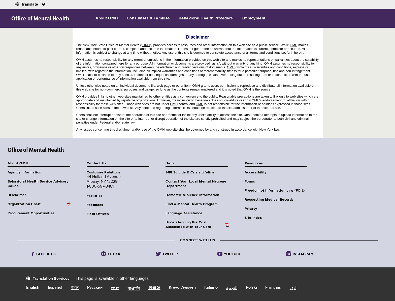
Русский (95, 288)
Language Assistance (184, 213)
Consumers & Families (148, 18)
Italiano (211, 288)
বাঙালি (134, 289)
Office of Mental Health (40, 18)
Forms (250, 181)
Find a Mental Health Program (192, 204)
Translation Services (51, 279)
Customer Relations (104, 172)
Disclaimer (17, 195)
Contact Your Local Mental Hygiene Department (196, 184)
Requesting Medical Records (269, 199)
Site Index (253, 218)
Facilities (95, 196)
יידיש (115, 288)
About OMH (106, 18)
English (32, 288)
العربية (231, 288)
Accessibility (256, 172)
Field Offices (98, 214)
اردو (292, 288)
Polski (251, 288)
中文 (75, 288)
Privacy (251, 208)
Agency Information (25, 172)
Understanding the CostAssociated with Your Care (188, 225)
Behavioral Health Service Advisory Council (38, 184)
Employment (254, 18)
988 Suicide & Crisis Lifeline (190, 172)
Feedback (95, 205)
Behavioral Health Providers (206, 18)
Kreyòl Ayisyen (182, 288)
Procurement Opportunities (31, 213)
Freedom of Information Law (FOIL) (275, 190)
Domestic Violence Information (192, 195)
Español (55, 288)
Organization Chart (24, 204)
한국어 (154, 288)
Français (273, 288)
